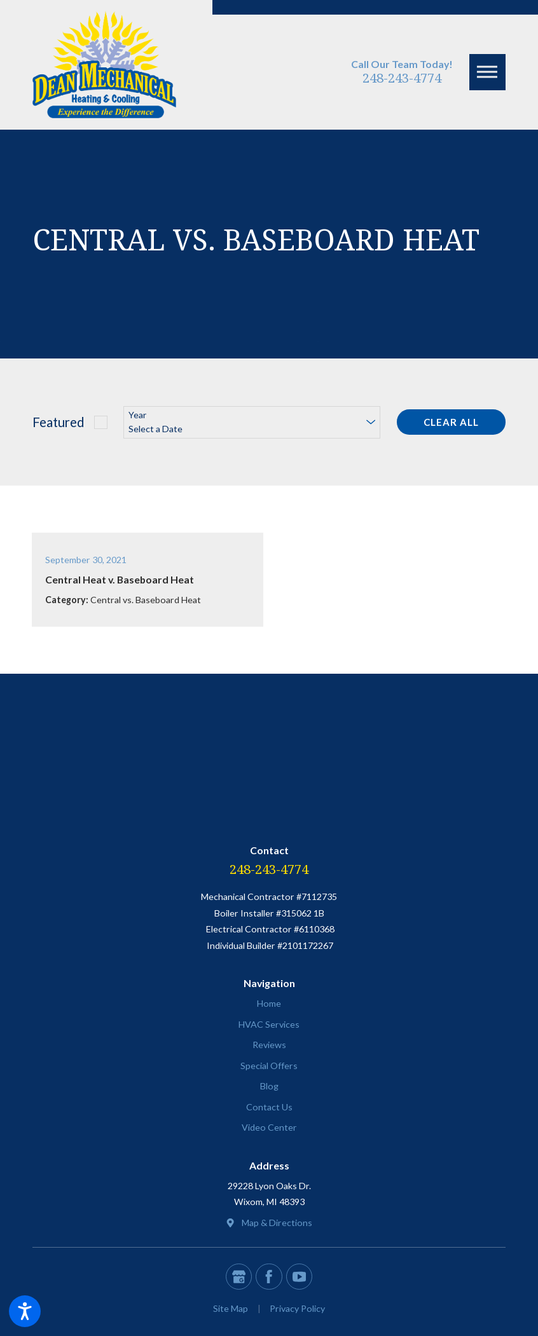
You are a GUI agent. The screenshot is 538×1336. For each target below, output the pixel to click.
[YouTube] (299, 1277)
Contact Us (269, 1106)
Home (269, 1003)
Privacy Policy (297, 1308)
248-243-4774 (401, 77)
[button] (25, 1311)
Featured (58, 422)
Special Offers (269, 1065)
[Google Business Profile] (239, 1277)
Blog (269, 1085)
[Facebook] (269, 1277)
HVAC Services (269, 1024)
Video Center (269, 1127)
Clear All (451, 422)
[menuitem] (269, 1003)
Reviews (269, 1044)
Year (137, 415)
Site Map (230, 1308)
